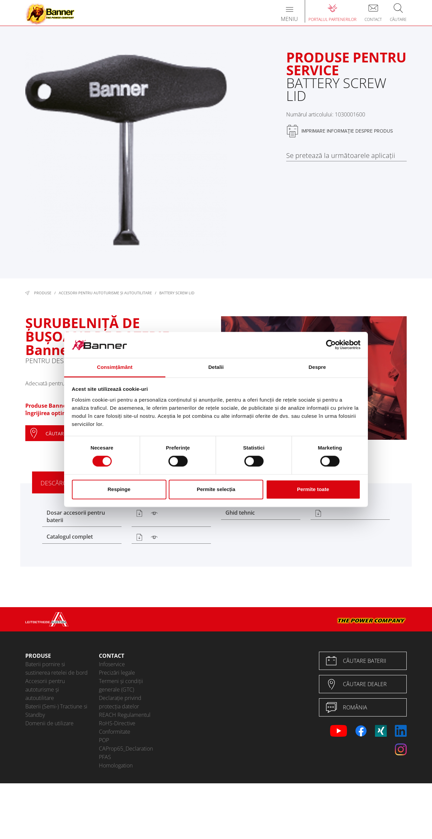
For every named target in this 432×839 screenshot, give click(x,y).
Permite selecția (216, 489)
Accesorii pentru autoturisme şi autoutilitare (105, 292)
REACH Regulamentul (125, 715)
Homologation (116, 765)
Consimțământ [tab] (114, 367)
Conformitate (114, 731)
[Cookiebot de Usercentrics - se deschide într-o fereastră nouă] (330, 345)
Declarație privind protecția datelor (120, 702)
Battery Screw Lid (176, 292)
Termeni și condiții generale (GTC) (121, 685)
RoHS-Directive (117, 723)
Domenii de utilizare (49, 723)
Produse (42, 292)
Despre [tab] (317, 367)
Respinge (119, 489)
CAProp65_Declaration (126, 748)
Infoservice (112, 664)
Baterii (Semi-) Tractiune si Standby (56, 711)
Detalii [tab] (216, 367)
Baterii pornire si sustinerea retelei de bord (56, 668)
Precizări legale (117, 672)
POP (104, 740)
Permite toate (313, 489)
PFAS (105, 757)
